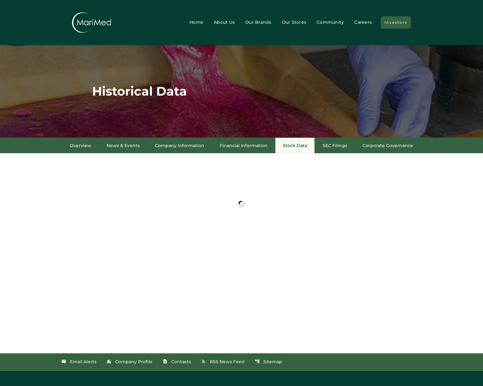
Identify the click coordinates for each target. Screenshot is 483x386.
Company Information (179, 145)
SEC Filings (335, 145)
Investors (395, 22)
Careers (363, 22)
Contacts (177, 361)
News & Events (123, 145)
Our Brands (258, 22)
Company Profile (129, 361)
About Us (224, 22)
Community (330, 22)
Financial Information (243, 145)
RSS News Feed (223, 361)
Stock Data (295, 145)
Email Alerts (78, 361)
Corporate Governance (388, 145)
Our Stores (294, 22)
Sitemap (268, 361)
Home (196, 22)
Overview (80, 145)
